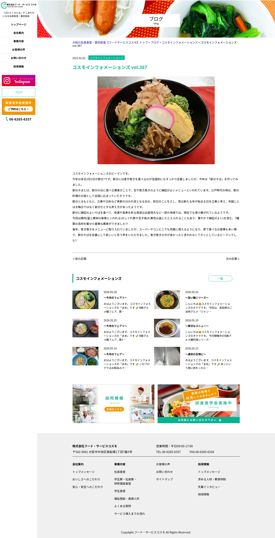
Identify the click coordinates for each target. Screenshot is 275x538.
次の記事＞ (233, 259)
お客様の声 (18, 49)
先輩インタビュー (209, 487)
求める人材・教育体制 (212, 479)
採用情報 (18, 66)
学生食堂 (119, 491)
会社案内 (18, 33)
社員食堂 (119, 472)
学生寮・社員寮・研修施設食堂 (125, 481)
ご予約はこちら (17, 109)
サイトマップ (164, 479)
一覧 (220, 278)
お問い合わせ (18, 58)
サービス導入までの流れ (129, 513)
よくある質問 (122, 506)
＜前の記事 (79, 259)
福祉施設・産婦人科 (126, 498)
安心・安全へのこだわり (87, 487)
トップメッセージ (83, 472)
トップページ (18, 24)
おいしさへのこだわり (86, 479)
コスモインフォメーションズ (106, 58)
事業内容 (18, 41)
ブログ (19, 92)
